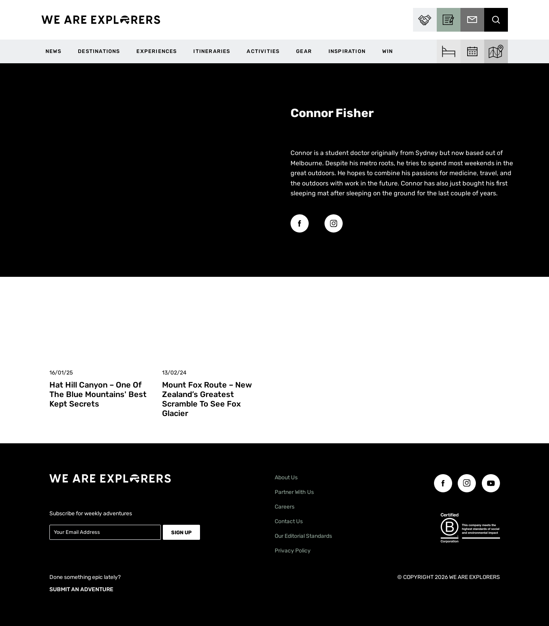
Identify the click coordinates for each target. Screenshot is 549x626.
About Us (286, 477)
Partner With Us (294, 492)
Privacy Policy (293, 550)
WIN (387, 51)
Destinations (99, 51)
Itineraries (211, 51)
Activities (263, 51)
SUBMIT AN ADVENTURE (81, 587)
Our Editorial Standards (303, 536)
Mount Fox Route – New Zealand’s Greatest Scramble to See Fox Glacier (207, 399)
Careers (284, 506)
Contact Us (289, 521)
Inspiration (347, 51)
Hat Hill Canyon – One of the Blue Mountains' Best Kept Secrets (98, 394)
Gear (304, 51)
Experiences (156, 51)
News (53, 51)
